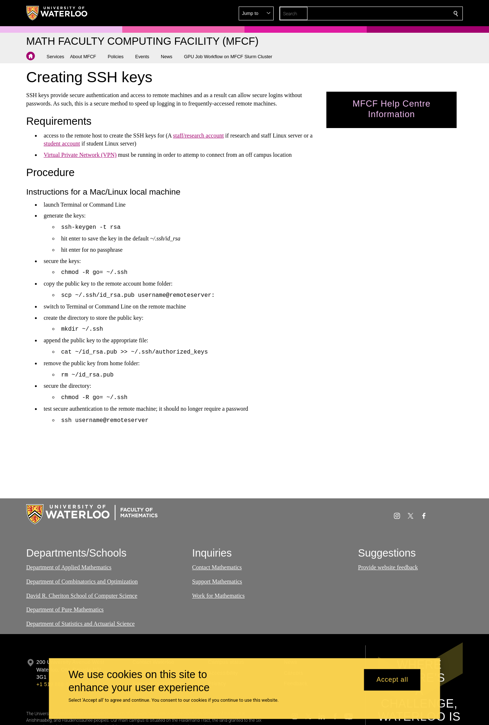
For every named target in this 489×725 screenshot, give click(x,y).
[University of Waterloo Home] (57, 13)
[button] (403, 13)
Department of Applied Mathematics (68, 567)
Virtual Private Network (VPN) (80, 155)
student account (62, 143)
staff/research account (198, 135)
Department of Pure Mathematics (65, 610)
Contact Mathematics (217, 567)
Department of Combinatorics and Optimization (82, 581)
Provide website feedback (388, 567)
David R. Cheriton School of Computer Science (81, 596)
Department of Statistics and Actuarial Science (80, 624)
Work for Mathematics (218, 596)
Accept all (392, 680)
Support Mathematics (217, 581)
